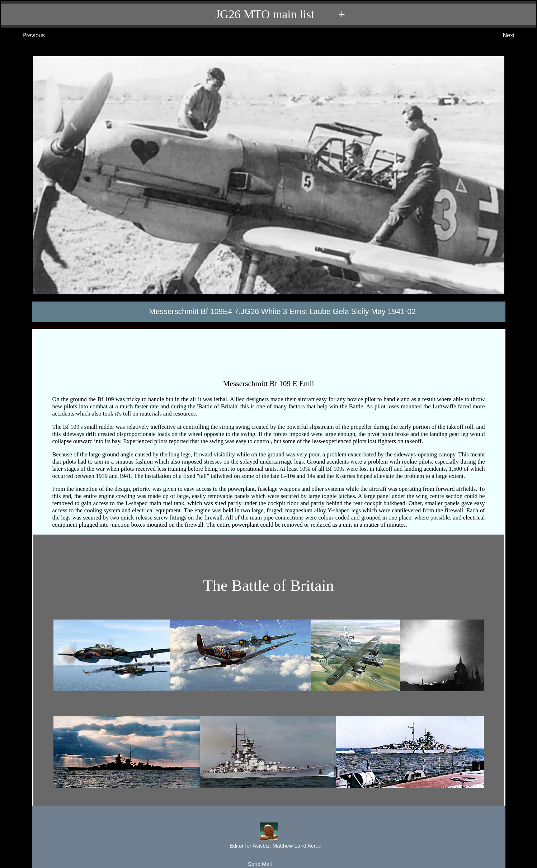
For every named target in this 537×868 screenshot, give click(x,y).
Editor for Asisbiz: (268, 836)
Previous (26, 35)
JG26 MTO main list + (272, 14)
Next (516, 35)
